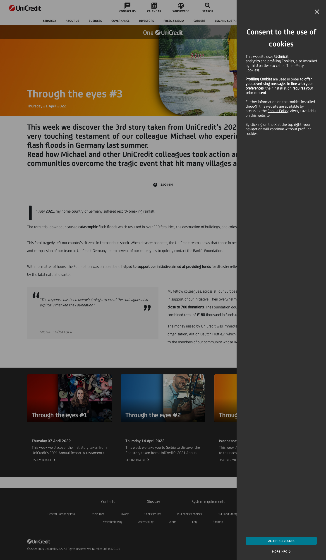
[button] (317, 12)
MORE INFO (279, 551)
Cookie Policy (278, 111)
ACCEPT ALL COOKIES (281, 541)
